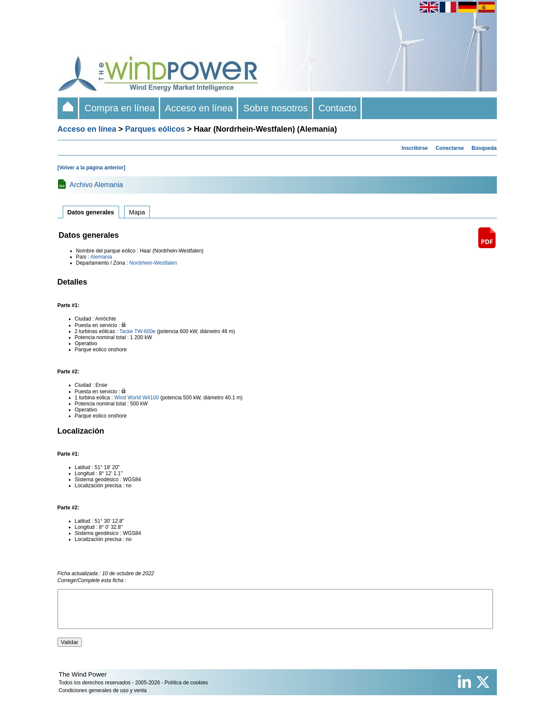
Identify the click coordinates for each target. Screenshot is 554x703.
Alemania (101, 257)
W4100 (150, 398)
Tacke (126, 331)
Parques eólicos (155, 129)
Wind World (127, 398)
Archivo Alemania (96, 184)
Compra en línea (119, 108)
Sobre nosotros (275, 108)
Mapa (137, 212)
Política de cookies (186, 690)
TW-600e (144, 331)
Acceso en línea (199, 108)
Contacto (337, 108)
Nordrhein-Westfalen (153, 263)
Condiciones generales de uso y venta (103, 698)
